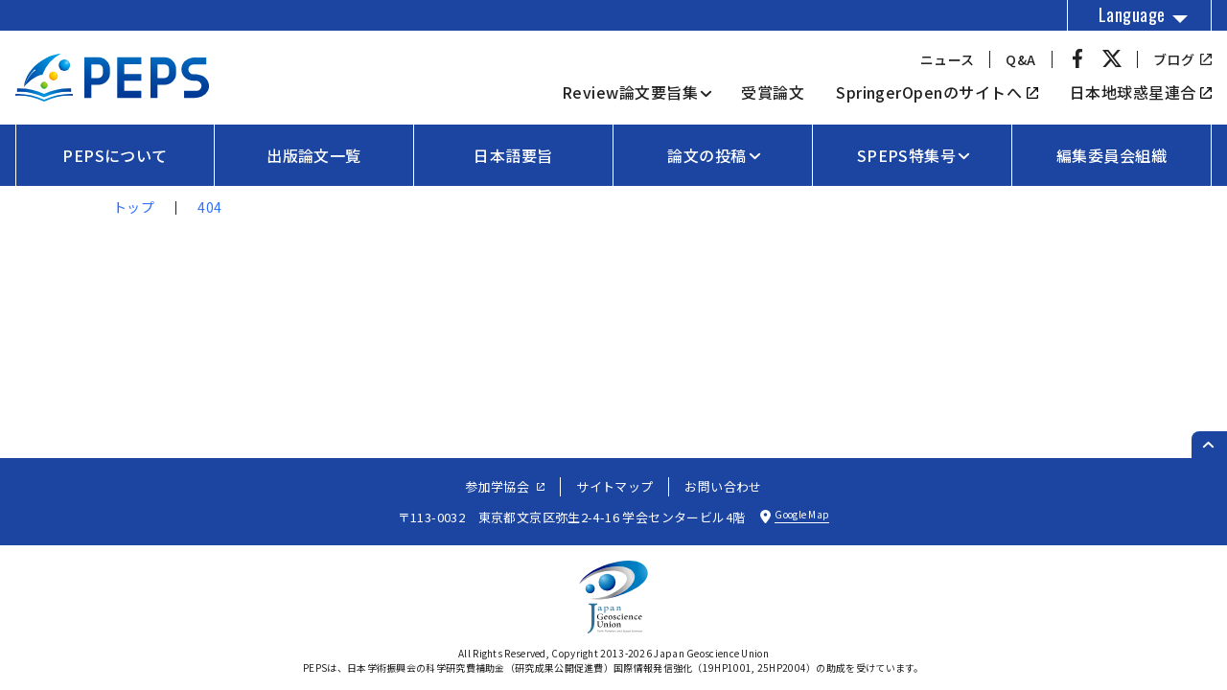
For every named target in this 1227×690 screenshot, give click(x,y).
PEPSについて (115, 155)
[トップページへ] (112, 94)
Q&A (1020, 59)
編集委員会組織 (1111, 155)
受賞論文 (772, 92)
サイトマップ (614, 486)
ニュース (947, 59)
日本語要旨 (513, 155)
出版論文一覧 (313, 155)
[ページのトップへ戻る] (1209, 444)
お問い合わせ (722, 486)
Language (1132, 14)
